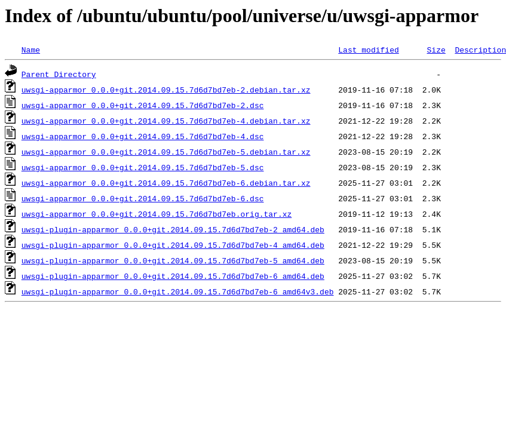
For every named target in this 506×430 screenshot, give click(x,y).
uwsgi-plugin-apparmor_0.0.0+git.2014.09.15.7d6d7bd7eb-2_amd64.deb (173, 229)
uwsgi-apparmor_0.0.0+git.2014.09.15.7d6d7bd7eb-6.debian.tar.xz (166, 182)
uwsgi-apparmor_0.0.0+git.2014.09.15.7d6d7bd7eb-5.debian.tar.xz (166, 151)
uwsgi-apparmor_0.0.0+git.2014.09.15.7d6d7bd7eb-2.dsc (143, 105)
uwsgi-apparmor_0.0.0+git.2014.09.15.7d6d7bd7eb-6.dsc (143, 198)
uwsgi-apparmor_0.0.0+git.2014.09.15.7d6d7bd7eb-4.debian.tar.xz (166, 120)
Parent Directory (59, 74)
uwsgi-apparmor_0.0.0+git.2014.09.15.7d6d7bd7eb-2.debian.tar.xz (166, 89)
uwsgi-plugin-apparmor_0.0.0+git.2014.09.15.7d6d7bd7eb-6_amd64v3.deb (178, 291)
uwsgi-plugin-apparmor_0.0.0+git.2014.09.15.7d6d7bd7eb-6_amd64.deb (173, 276)
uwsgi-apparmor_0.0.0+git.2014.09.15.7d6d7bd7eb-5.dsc (143, 167)
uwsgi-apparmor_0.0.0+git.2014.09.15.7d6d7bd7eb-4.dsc (143, 136)
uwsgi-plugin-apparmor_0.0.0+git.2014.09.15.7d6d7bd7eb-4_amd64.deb (173, 244)
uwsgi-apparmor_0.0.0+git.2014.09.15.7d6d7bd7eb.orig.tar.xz (157, 213)
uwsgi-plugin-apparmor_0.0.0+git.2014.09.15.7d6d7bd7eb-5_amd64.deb (173, 260)
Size (436, 49)
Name (31, 49)
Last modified (368, 49)
